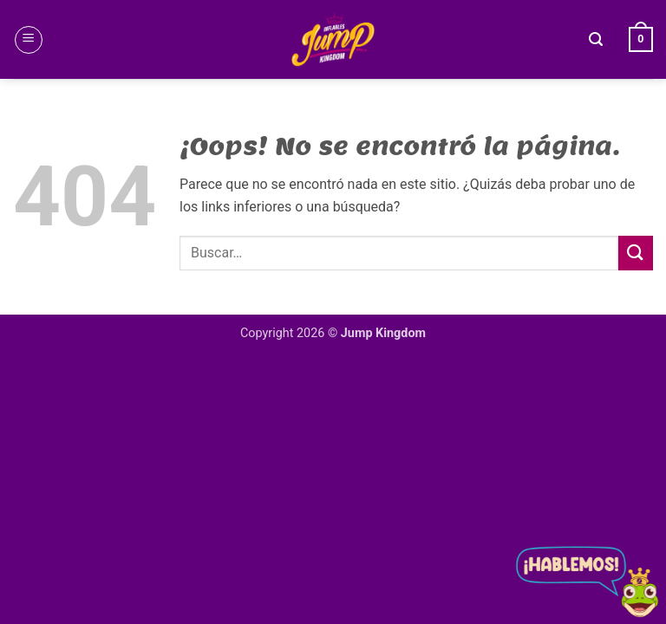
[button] (28, 40)
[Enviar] (635, 253)
